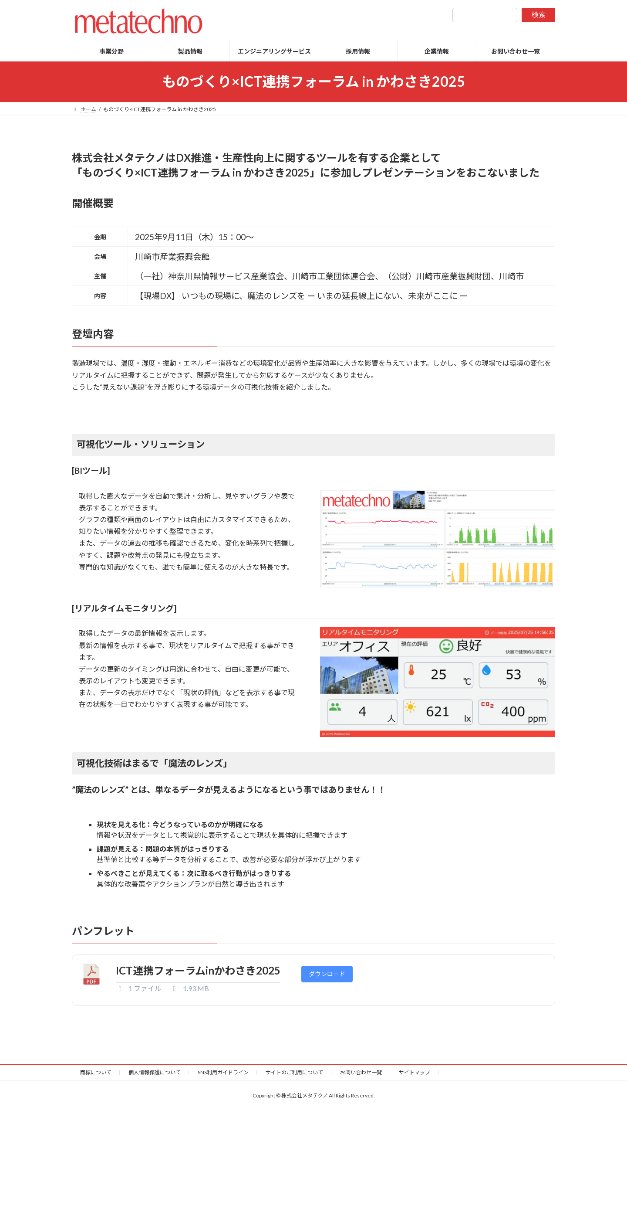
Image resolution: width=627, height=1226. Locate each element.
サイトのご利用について (294, 1072)
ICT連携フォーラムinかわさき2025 (198, 970)
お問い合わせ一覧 (361, 1072)
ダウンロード (327, 974)
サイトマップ (414, 1072)
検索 (539, 14)
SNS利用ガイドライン (223, 1072)
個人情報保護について (154, 1072)
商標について (95, 1072)
